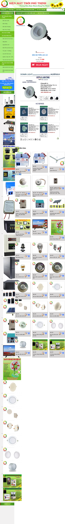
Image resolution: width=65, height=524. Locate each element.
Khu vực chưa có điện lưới (7, 63)
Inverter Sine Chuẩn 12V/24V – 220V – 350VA (39, 169)
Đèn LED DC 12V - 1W (21, 376)
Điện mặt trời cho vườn (8, 67)
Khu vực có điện (6, 32)
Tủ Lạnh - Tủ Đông (7, 50)
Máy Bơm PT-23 (19, 337)
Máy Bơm (5, 41)
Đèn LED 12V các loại (8, 38)
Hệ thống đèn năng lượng (7, 17)
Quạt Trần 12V (35, 192)
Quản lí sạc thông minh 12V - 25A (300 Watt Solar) (21, 257)
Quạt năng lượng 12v (37, 318)
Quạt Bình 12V (6, 44)
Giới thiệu (11, 9)
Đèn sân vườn (6, 20)
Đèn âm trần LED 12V (39, 416)
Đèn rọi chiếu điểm (20, 473)
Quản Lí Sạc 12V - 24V (8, 56)
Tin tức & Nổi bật (41, 9)
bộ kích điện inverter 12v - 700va (21, 172)
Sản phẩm (18, 9)
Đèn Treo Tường (6, 29)
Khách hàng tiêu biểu (29, 9)
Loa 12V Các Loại (7, 53)
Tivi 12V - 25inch (38, 295)
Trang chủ (3, 9)
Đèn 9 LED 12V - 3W (20, 357)
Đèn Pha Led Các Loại (8, 47)
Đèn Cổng (5, 23)
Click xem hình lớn (40, 52)
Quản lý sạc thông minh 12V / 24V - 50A (21, 237)
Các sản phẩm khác (7, 35)
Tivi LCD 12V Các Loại (8, 59)
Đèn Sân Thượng (7, 26)
